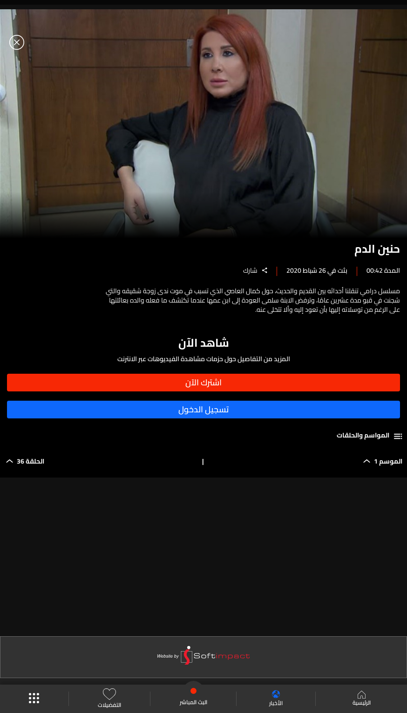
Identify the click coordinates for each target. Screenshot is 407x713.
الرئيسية (362, 699)
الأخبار (276, 698)
